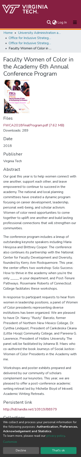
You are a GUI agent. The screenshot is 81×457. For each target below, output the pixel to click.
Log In (62, 22)
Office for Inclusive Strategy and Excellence (30, 38)
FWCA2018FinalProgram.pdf (33, 125)
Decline (21, 450)
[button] (54, 22)
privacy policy (55, 436)
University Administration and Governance (39, 32)
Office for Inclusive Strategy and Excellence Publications (30, 43)
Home (8, 32)
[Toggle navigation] (75, 22)
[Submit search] (49, 22)
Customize (10, 442)
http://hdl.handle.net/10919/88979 (30, 409)
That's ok (58, 450)
